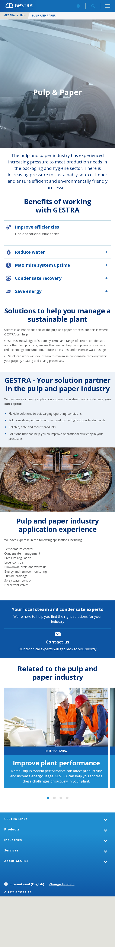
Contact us (57, 642)
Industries (13, 840)
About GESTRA (16, 861)
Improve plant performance (56, 762)
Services (11, 850)
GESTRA (9, 15)
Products (12, 829)
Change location (61, 884)
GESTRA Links (16, 819)
